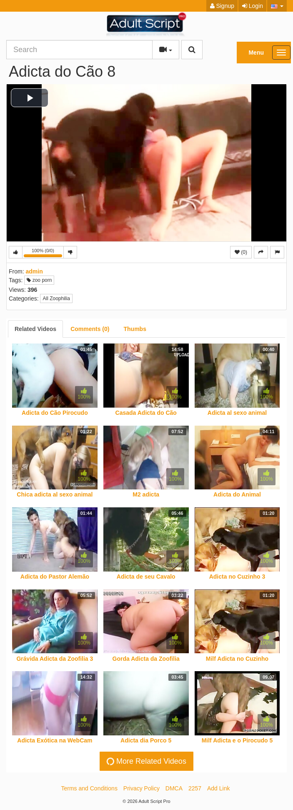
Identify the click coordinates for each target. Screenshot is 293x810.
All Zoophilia (56, 298)
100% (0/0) (44, 253)
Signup (222, 6)
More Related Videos (146, 761)
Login (252, 6)
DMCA (174, 788)
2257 (194, 788)
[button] (277, 6)
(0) (241, 252)
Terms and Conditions (89, 788)
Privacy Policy (141, 788)
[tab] (35, 329)
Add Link (218, 788)
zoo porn (39, 280)
